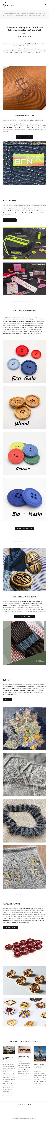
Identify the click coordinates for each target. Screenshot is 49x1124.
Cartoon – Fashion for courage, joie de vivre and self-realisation (39, 1066)
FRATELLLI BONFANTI (10, 927)
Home (4, 15)
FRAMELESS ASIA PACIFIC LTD (24, 616)
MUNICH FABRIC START (30, 44)
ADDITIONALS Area (40, 53)
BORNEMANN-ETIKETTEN (24, 137)
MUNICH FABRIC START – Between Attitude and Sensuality (24, 1058)
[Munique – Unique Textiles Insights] (8, 5)
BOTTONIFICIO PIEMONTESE (24, 528)
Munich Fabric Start (11, 15)
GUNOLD (7, 699)
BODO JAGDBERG (9, 220)
